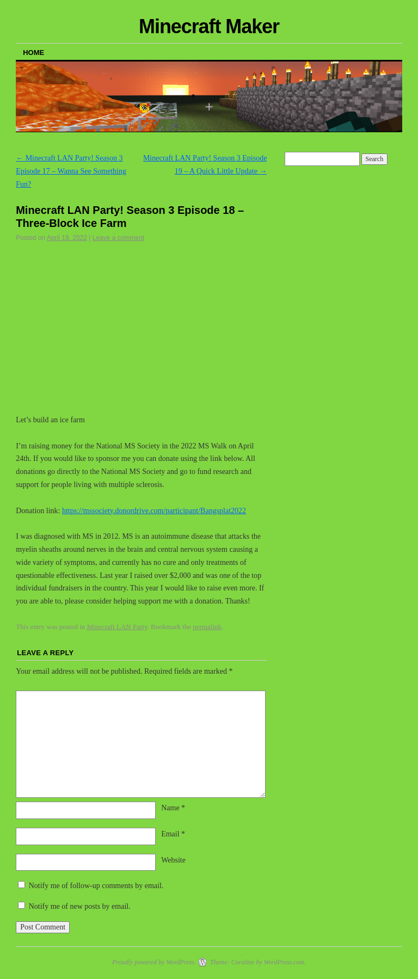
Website (173, 860)
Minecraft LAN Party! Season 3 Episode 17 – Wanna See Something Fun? (71, 171)
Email (173, 834)
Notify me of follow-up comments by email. (96, 886)
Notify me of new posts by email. (80, 906)
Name (173, 808)
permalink (207, 627)
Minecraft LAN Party (117, 627)
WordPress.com (284, 962)
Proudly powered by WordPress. (154, 962)
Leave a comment (118, 238)
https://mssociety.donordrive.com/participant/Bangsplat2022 (154, 511)
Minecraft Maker (209, 26)
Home (33, 52)
